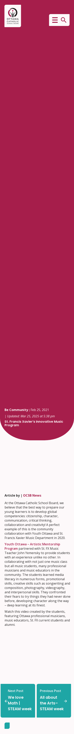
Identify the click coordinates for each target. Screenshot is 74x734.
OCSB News (32, 495)
